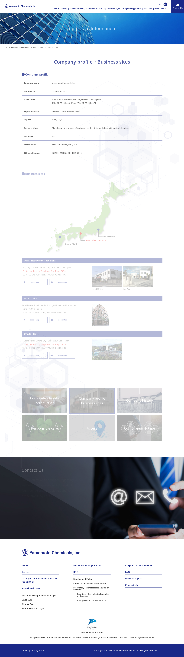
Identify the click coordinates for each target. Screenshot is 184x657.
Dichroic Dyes (28, 604)
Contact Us (178, 8)
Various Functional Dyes (33, 608)
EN (165, 4)
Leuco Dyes (27, 600)
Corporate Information (20, 47)
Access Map (62, 282)
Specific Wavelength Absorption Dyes (39, 595)
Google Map (34, 282)
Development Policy (82, 579)
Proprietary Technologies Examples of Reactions (91, 589)
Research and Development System (90, 583)
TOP (6, 47)
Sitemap (26, 650)
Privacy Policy (38, 650)
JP (160, 4)
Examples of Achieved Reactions (91, 600)
